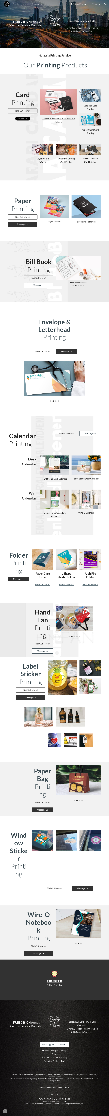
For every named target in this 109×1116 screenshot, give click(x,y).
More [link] (95, 4)
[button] (105, 4)
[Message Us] (22, 224)
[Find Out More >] (22, 110)
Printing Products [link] (79, 4)
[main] (26, 21)
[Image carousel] (78, 271)
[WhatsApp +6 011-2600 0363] (54, 1044)
